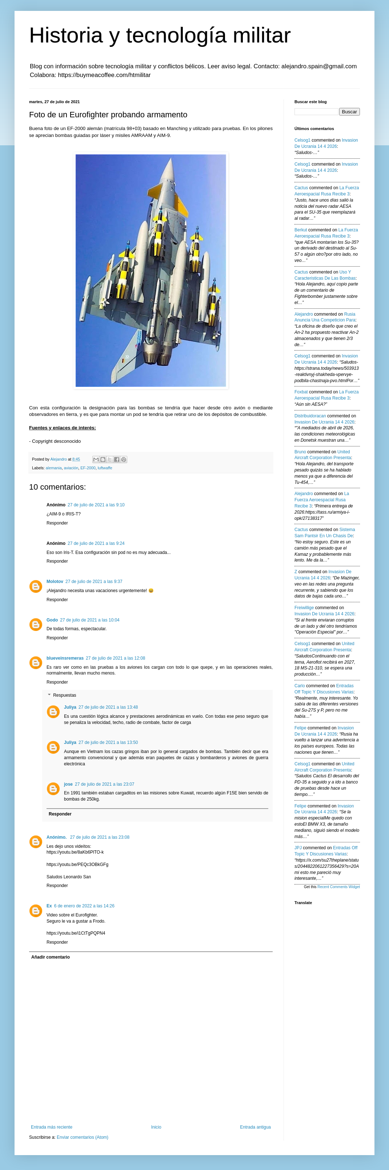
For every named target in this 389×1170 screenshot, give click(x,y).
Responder (57, 523)
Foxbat (301, 391)
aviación (71, 468)
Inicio (156, 1127)
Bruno (300, 451)
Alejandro (303, 314)
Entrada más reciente (51, 1127)
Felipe (300, 727)
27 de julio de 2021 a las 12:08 (115, 658)
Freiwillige (304, 607)
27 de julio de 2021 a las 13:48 (108, 707)
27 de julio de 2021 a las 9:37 (94, 581)
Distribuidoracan (310, 415)
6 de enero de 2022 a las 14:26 (84, 905)
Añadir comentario (50, 957)
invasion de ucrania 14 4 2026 (324, 422)
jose (68, 784)
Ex (49, 905)
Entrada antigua (255, 1127)
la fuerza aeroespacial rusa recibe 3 (321, 500)
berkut (300, 229)
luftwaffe (105, 468)
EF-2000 (87, 468)
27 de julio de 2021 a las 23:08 (99, 837)
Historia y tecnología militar (160, 35)
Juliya (70, 707)
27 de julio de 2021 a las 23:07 (104, 784)
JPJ (298, 847)
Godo (52, 620)
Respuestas (64, 695)
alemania (54, 468)
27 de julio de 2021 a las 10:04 (89, 620)
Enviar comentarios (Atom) (82, 1137)
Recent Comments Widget (338, 887)
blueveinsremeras (65, 658)
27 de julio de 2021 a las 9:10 (96, 504)
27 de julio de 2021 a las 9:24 (96, 543)
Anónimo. (57, 837)
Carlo (299, 685)
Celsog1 (302, 140)
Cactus (301, 187)
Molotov (55, 581)
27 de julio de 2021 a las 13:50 (108, 742)
